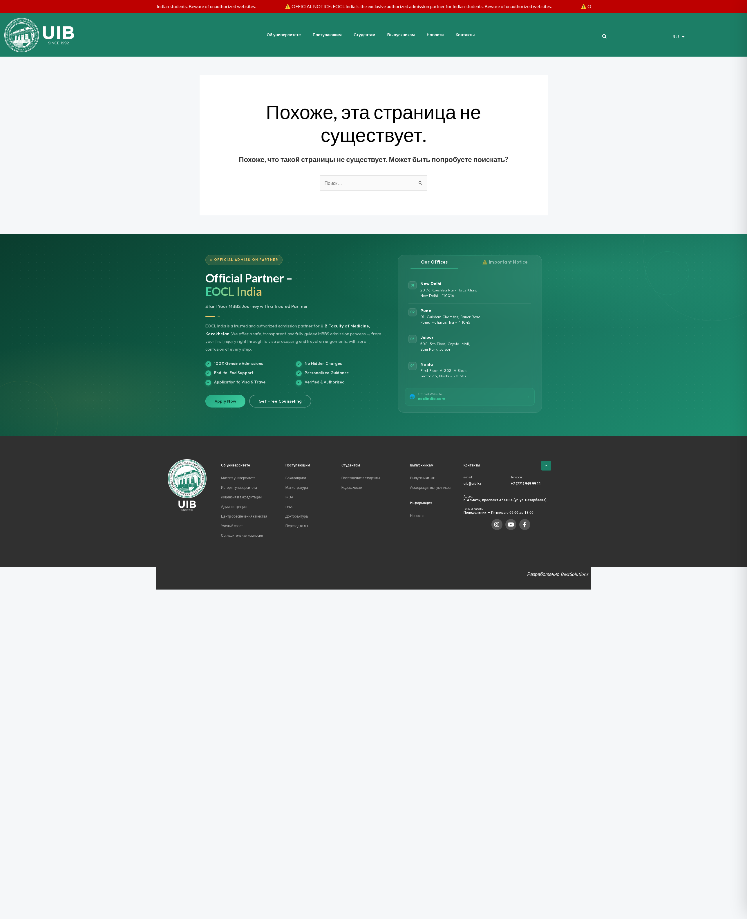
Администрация (234, 506)
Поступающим (327, 34)
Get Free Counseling (280, 401)
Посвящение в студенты (360, 478)
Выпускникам (401, 34)
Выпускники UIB (423, 478)
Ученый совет (232, 526)
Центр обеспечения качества (244, 516)
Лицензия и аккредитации (241, 497)
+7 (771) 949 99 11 (526, 484)
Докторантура (296, 516)
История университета (239, 487)
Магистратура (296, 487)
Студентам (364, 34)
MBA (289, 497)
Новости (435, 34)
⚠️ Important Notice (505, 262)
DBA (288, 506)
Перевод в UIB (296, 526)
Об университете (284, 34)
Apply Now (225, 401)
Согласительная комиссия (242, 535)
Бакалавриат (295, 478)
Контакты (465, 34)
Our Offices (434, 262)
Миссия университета (238, 478)
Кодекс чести (351, 487)
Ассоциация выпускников (430, 487)
